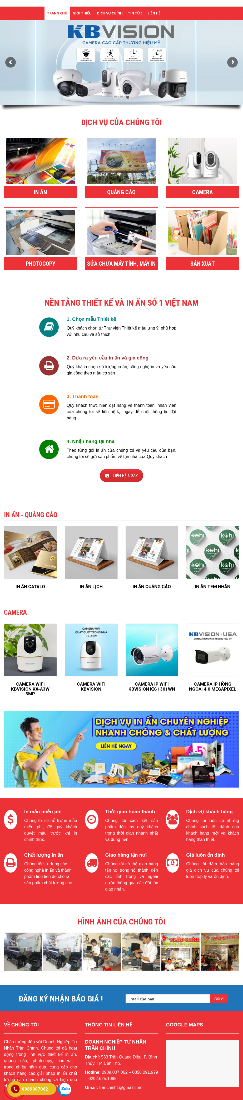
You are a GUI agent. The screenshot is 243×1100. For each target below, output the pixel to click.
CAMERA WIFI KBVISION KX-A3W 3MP (30, 688)
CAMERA (202, 192)
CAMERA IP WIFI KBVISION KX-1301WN (151, 686)
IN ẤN (40, 192)
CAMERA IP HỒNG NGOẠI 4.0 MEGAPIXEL (212, 686)
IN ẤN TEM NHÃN (212, 586)
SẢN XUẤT (202, 263)
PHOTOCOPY (40, 263)
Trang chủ (57, 13)
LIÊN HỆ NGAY (121, 475)
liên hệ (154, 13)
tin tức (135, 13)
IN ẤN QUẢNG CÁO (152, 586)
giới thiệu (82, 13)
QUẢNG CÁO (121, 192)
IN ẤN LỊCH (91, 586)
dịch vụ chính (110, 13)
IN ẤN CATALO (30, 586)
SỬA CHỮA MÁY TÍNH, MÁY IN (121, 263)
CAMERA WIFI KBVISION (91, 686)
